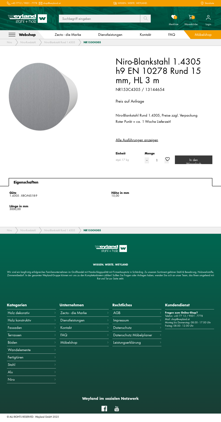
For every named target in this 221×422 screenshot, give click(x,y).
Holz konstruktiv (32, 320)
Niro (9, 42)
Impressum (137, 320)
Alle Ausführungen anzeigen (137, 140)
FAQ (84, 335)
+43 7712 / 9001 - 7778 (24, 3)
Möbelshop (84, 342)
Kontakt (84, 327)
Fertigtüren (32, 357)
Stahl (32, 364)
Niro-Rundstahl (28, 42)
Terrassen (32, 335)
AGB (137, 312)
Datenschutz (137, 327)
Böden (32, 342)
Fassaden (32, 327)
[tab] (110, 182)
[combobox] (130, 159)
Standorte (209, 3)
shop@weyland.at (52, 3)
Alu (32, 372)
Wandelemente (32, 349)
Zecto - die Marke (84, 312)
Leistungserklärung (137, 342)
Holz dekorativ (32, 312)
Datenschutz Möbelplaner (137, 335)
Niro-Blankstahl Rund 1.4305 (59, 42)
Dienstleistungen (84, 320)
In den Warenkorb (193, 161)
